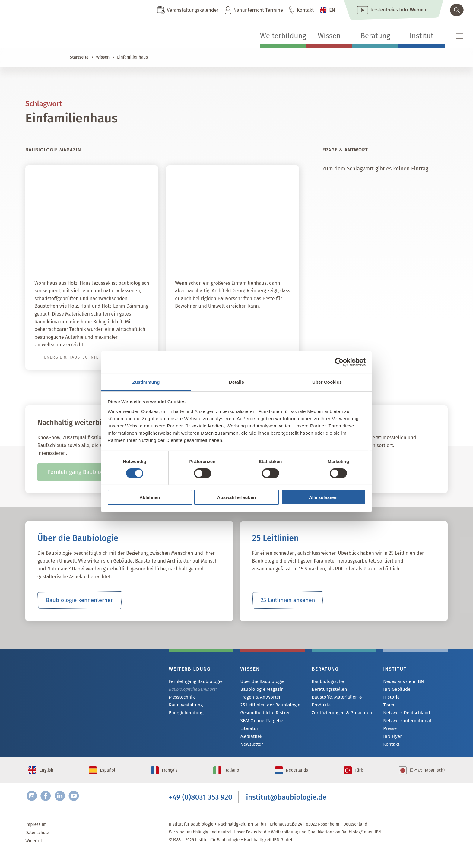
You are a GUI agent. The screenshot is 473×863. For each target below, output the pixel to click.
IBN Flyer (391, 738)
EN (332, 10)
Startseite (79, 57)
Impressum (35, 833)
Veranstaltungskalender (192, 10)
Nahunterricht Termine (258, 10)
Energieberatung (184, 713)
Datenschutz (37, 841)
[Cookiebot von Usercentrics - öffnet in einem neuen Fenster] (339, 362)
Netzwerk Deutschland (404, 714)
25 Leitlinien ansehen (288, 600)
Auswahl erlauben (236, 497)
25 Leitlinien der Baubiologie (267, 706)
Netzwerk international (405, 722)
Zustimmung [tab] (146, 381)
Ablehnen (149, 497)
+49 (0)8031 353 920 (200, 805)
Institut (421, 36)
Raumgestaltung (184, 705)
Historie (390, 697)
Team (388, 706)
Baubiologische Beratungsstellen (343, 681)
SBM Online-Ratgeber (260, 722)
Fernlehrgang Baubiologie (193, 681)
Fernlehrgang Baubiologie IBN (86, 472)
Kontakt (305, 10)
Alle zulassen (323, 497)
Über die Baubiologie (260, 681)
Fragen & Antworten (259, 697)
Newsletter (250, 746)
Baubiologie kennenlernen (80, 600)
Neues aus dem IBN (401, 681)
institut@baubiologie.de (286, 805)
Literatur (248, 730)
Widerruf (33, 849)
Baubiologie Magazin (260, 689)
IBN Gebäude (395, 689)
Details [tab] (236, 381)
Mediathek (250, 738)
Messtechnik (180, 697)
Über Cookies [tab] (327, 381)
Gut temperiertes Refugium (246, 259)
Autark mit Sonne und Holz (105, 259)
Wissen (329, 36)
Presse (389, 730)
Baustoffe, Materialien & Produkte (335, 693)
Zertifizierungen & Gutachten (339, 705)
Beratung (375, 36)
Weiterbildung (283, 36)
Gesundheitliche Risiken (263, 714)
